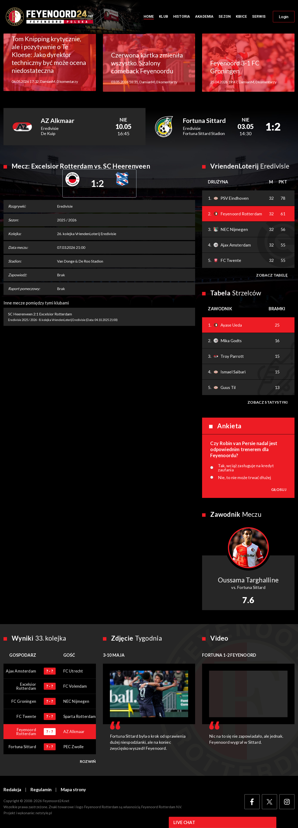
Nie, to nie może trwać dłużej (244, 478)
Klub (163, 17)
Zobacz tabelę (272, 275)
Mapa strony (73, 790)
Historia (181, 17)
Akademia (204, 17)
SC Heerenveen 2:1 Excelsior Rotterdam (40, 314)
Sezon (225, 17)
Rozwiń (88, 762)
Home (149, 17)
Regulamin (40, 790)
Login (283, 17)
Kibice (241, 17)
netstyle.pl (44, 813)
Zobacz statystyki (267, 402)
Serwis (259, 17)
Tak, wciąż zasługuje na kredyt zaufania (246, 468)
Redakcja (12, 790)
